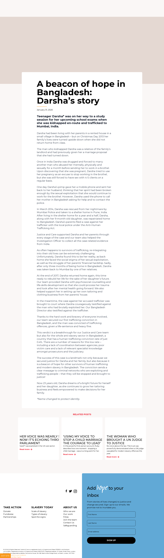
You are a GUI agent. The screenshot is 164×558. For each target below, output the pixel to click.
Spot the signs (38, 517)
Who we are (69, 511)
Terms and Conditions (19, 555)
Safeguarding (70, 525)
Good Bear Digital (15, 557)
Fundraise (8, 514)
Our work (68, 514)
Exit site (5, 556)
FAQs (66, 517)
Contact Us (68, 522)
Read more (26, 449)
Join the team (70, 519)
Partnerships (9, 517)
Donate (7, 511)
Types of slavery (39, 514)
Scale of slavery (38, 511)
